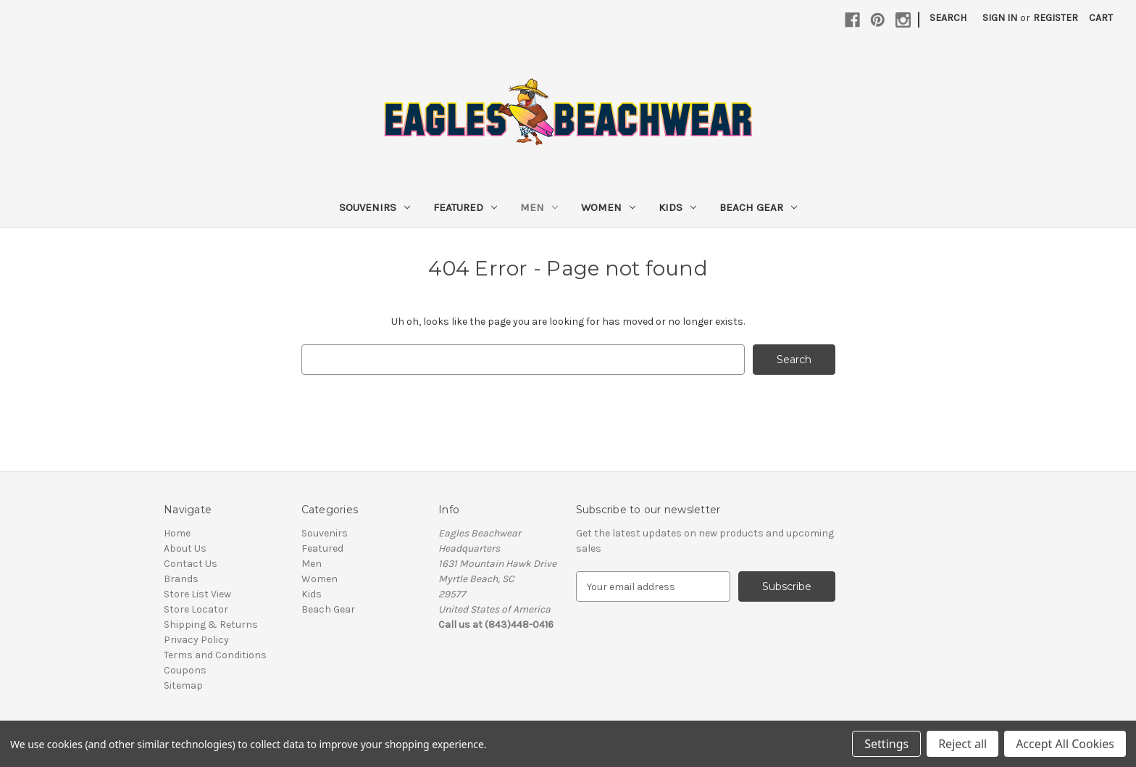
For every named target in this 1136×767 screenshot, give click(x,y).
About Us (185, 548)
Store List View (197, 594)
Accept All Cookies (1065, 744)
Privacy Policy (196, 640)
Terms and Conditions (215, 655)
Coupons (185, 670)
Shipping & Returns (211, 624)
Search (948, 18)
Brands (181, 579)
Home (177, 533)
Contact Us (190, 563)
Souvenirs (374, 207)
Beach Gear (758, 207)
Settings (886, 744)
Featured (465, 207)
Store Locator (196, 609)
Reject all (962, 744)
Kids (677, 207)
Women (608, 207)
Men (539, 207)
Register (1055, 18)
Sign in (999, 18)
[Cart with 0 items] (1101, 18)
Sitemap (183, 685)
